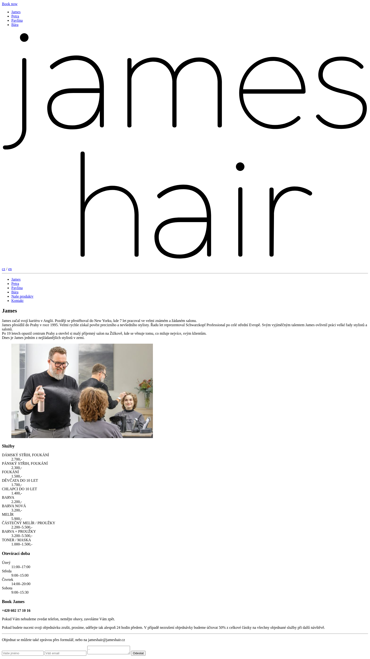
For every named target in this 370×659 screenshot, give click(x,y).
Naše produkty (22, 296)
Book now (9, 4)
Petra (15, 16)
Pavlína (17, 20)
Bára (14, 25)
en (10, 269)
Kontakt (17, 301)
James (16, 12)
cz (3, 269)
